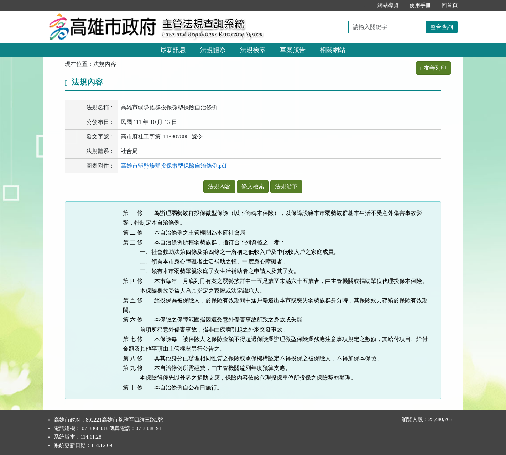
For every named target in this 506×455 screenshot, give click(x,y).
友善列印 (433, 68)
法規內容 (219, 186)
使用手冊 (420, 5)
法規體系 (213, 49)
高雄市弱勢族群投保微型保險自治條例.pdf (173, 166)
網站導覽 (388, 5)
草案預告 (293, 49)
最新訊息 (173, 49)
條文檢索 (252, 186)
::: (364, 5)
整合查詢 (441, 27)
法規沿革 (286, 186)
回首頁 (450, 5)
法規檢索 (253, 49)
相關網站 (332, 49)
